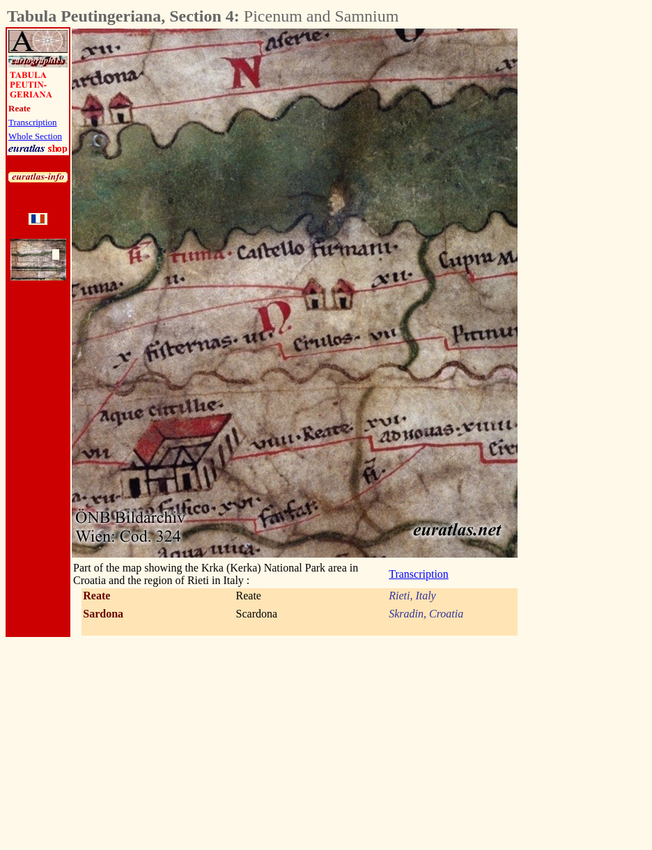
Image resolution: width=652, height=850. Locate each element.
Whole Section (35, 136)
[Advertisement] (595, 237)
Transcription (32, 122)
